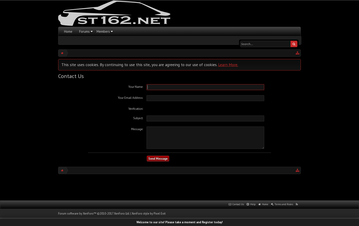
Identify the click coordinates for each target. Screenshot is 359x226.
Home (68, 31)
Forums (84, 31)
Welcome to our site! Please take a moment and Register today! (179, 222)
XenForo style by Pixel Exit (149, 213)
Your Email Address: (130, 98)
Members (103, 31)
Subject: (138, 118)
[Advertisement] (179, 186)
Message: (137, 129)
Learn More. (228, 64)
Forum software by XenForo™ (94, 213)
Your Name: (135, 87)
